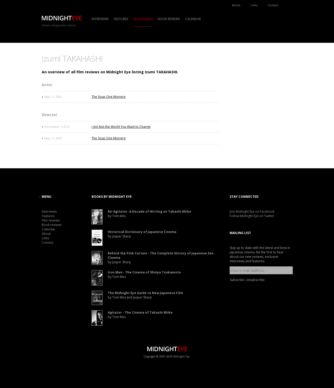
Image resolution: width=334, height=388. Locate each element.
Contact (273, 5)
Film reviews (143, 19)
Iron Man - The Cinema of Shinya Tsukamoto (144, 272)
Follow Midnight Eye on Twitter (252, 216)
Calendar (193, 19)
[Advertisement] (245, 100)
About (236, 5)
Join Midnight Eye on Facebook (252, 211)
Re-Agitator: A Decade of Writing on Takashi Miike (149, 211)
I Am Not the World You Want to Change (121, 126)
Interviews (100, 19)
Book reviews (169, 19)
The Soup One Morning (109, 96)
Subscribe (237, 280)
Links (254, 5)
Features (121, 19)
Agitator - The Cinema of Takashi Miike (140, 312)
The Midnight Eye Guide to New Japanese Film (145, 293)
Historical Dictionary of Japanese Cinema (142, 232)
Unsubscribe (255, 280)
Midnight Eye (181, 356)
